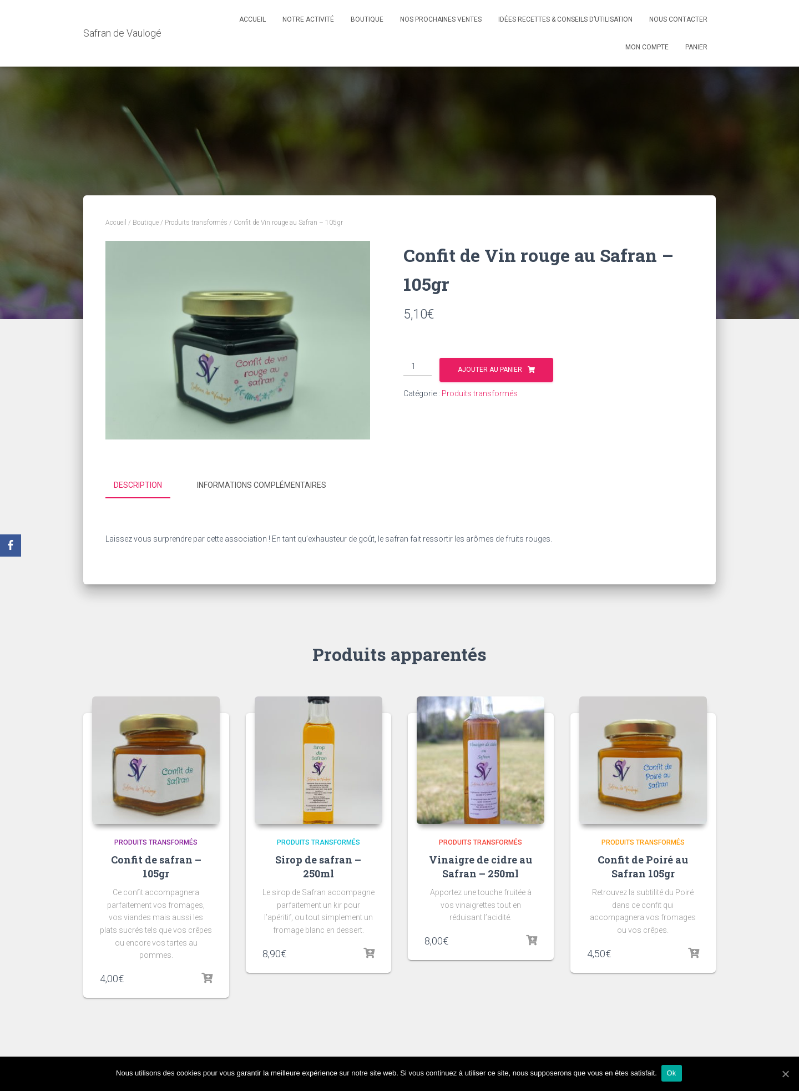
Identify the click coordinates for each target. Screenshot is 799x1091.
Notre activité (308, 19)
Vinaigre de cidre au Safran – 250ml (480, 864)
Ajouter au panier (490, 369)
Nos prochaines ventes (441, 19)
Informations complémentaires (261, 485)
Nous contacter (678, 19)
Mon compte (647, 47)
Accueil (252, 19)
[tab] (146, 485)
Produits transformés (196, 222)
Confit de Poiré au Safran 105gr (643, 864)
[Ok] (785, 1073)
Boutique (367, 19)
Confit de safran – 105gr (156, 864)
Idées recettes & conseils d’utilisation (565, 19)
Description (138, 485)
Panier (696, 47)
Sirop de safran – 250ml (318, 864)
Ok (672, 1073)
